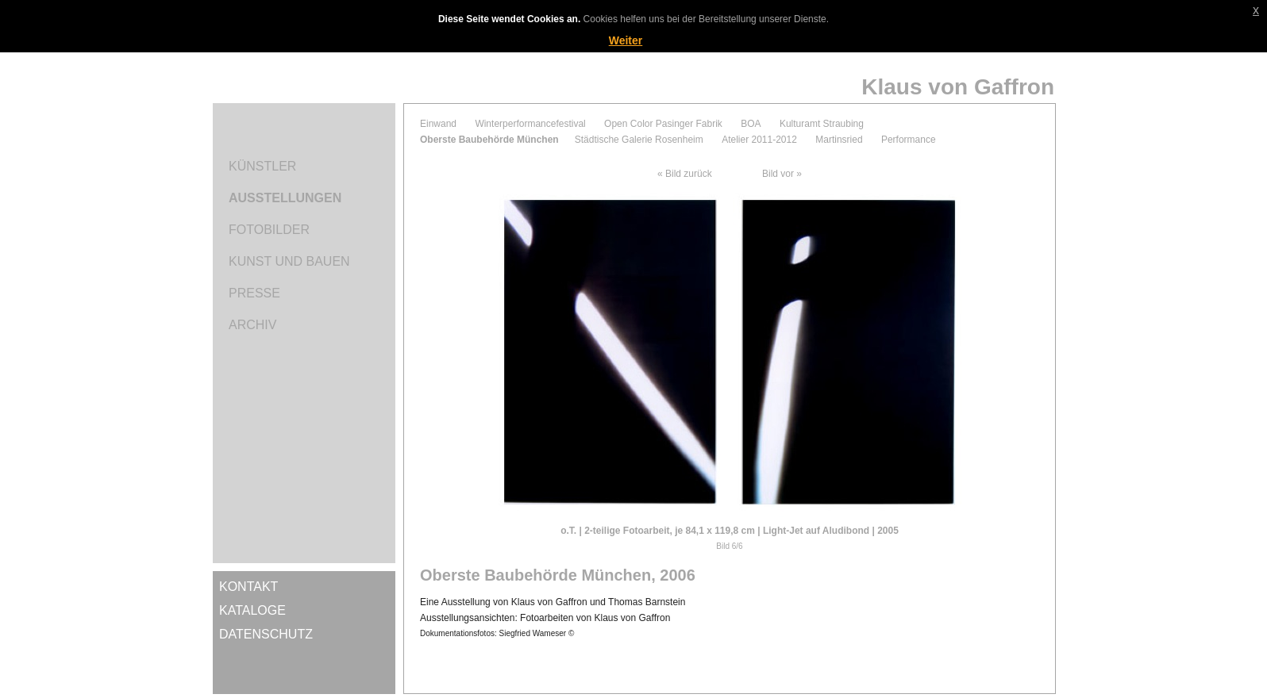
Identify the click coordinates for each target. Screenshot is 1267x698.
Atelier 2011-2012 (759, 139)
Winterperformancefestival (530, 123)
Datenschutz (266, 634)
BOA (751, 123)
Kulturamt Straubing (822, 123)
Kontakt (248, 586)
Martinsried (838, 139)
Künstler (262, 166)
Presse (254, 293)
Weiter (626, 40)
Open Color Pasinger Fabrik (663, 123)
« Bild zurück (684, 173)
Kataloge (252, 610)
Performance (908, 139)
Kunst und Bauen (289, 261)
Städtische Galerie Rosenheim (639, 139)
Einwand (438, 123)
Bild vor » (782, 173)
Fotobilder (269, 229)
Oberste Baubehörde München (489, 139)
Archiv (252, 325)
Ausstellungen (285, 198)
